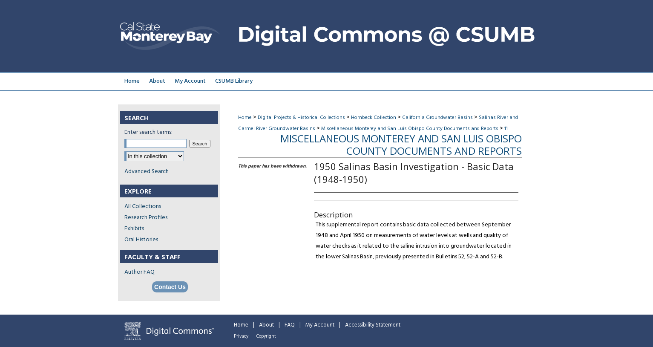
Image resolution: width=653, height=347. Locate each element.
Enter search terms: (148, 132)
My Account (319, 325)
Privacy (241, 336)
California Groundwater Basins (437, 117)
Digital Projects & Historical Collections (301, 117)
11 (506, 128)
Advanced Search (146, 171)
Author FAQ (139, 272)
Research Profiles (145, 218)
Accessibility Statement (372, 325)
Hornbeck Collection (373, 117)
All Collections (142, 206)
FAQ (290, 325)
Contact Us (170, 286)
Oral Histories (141, 240)
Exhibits (134, 229)
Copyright (266, 336)
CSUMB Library (234, 81)
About (266, 325)
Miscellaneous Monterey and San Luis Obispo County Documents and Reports (409, 128)
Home (245, 117)
